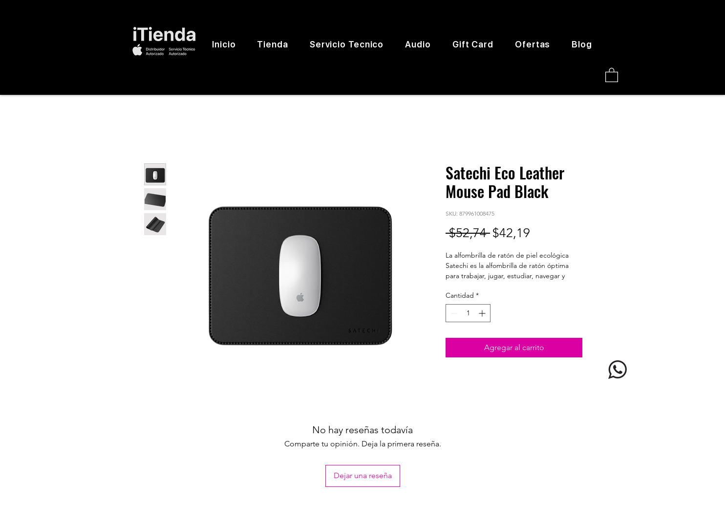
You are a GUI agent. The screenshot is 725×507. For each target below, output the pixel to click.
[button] (611, 74)
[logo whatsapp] (617, 369)
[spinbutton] (468, 313)
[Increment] (483, 313)
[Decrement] (453, 313)
